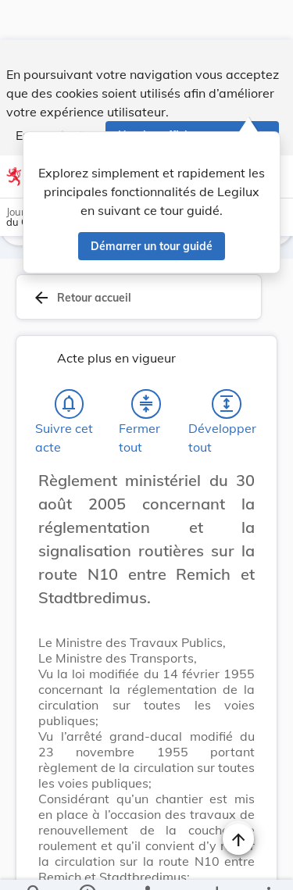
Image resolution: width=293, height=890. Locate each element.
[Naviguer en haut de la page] (238, 799)
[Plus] (268, 865)
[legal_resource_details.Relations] (146, 865)
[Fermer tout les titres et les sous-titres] (146, 364)
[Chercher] (34, 865)
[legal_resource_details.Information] (86, 865)
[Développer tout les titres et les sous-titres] (226, 364)
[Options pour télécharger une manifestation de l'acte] (216, 865)
